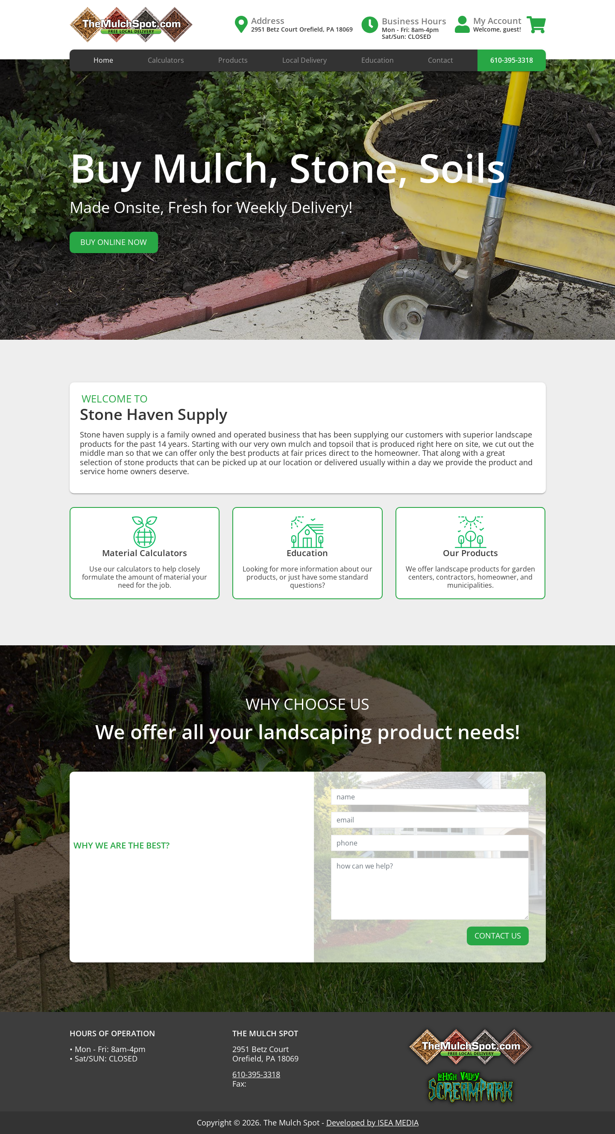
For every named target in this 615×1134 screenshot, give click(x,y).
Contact (440, 60)
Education (377, 60)
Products (233, 60)
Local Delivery (304, 60)
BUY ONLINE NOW (113, 242)
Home (103, 60)
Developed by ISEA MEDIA (372, 1122)
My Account (497, 20)
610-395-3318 (511, 60)
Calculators (166, 60)
